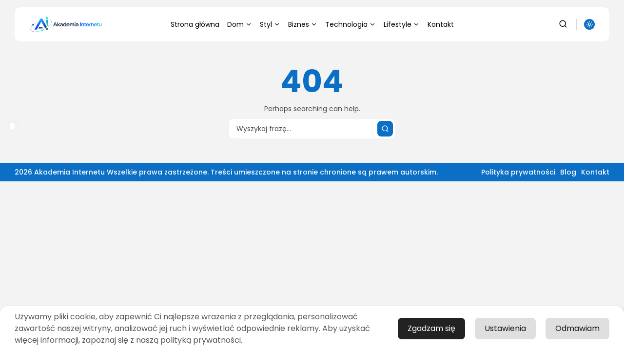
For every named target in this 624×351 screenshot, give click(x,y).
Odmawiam (577, 328)
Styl (270, 24)
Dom (239, 24)
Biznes (302, 24)
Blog (568, 172)
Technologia (350, 24)
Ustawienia (505, 328)
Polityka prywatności (518, 172)
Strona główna (195, 24)
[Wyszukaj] (385, 128)
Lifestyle (402, 24)
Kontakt (441, 24)
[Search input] (312, 128)
